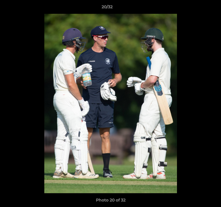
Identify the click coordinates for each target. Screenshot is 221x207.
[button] (200, 8)
